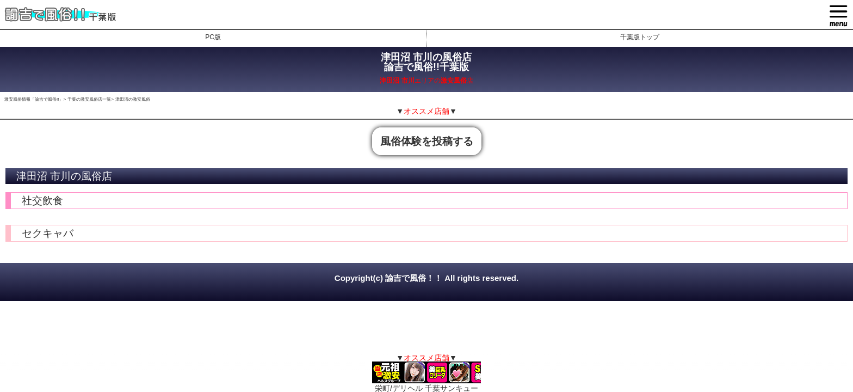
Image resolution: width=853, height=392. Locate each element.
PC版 (213, 37)
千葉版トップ (639, 37)
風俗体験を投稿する (426, 141)
